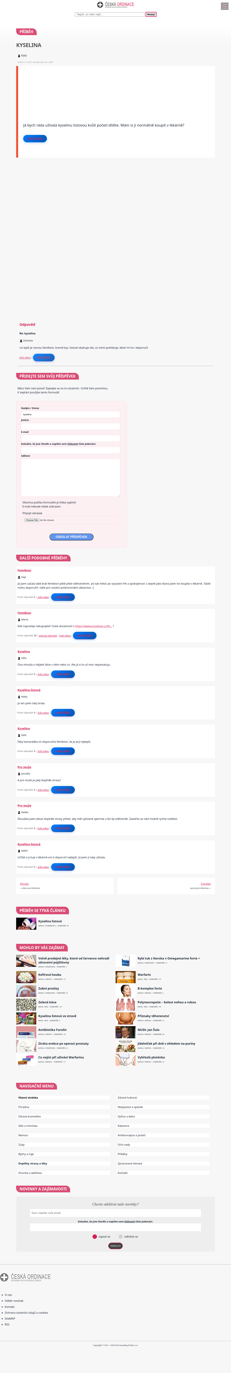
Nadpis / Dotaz (30, 408)
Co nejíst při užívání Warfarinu (61, 1057)
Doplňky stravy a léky (32, 1163)
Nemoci (23, 1135)
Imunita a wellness (30, 1173)
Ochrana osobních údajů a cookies (26, 1313)
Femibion (24, 570)
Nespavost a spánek (130, 1107)
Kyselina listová (28, 690)
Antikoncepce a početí (131, 1135)
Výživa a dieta (126, 1116)
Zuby (21, 1144)
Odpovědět (35, 138)
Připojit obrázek (32, 513)
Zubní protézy (48, 988)
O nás (8, 1295)
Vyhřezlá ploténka (151, 1057)
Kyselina (23, 651)
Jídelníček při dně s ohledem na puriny (166, 1044)
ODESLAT (115, 1246)
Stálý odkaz (25, 357)
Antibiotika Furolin (52, 1030)
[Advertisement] (116, 89)
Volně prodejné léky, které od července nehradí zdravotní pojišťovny (73, 960)
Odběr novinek (14, 1301)
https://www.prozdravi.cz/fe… (93, 626)
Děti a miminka (27, 1126)
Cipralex (206, 884)
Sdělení (25, 455)
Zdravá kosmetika (29, 1116)
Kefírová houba (49, 975)
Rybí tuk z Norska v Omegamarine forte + (169, 958)
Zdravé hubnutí (127, 1097)
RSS (7, 1324)
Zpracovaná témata (130, 1163)
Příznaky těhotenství (153, 1016)
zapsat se (104, 1236)
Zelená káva (47, 1002)
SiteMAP (10, 1318)
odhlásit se (131, 1236)
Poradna (23, 1107)
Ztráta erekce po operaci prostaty (63, 1044)
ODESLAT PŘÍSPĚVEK (71, 537)
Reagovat (44, 357)
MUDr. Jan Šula (149, 1030)
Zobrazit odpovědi (48, 635)
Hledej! (151, 14)
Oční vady (124, 1144)
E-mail (25, 432)
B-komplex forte (150, 988)
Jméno (25, 420)
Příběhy (122, 1154)
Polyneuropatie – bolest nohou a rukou (167, 1002)
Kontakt (123, 1173)
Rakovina (123, 1126)
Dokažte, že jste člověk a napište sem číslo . (58, 443)
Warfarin (144, 975)
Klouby (24, 884)
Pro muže (24, 767)
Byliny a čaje (26, 1154)
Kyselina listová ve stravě (57, 1016)
